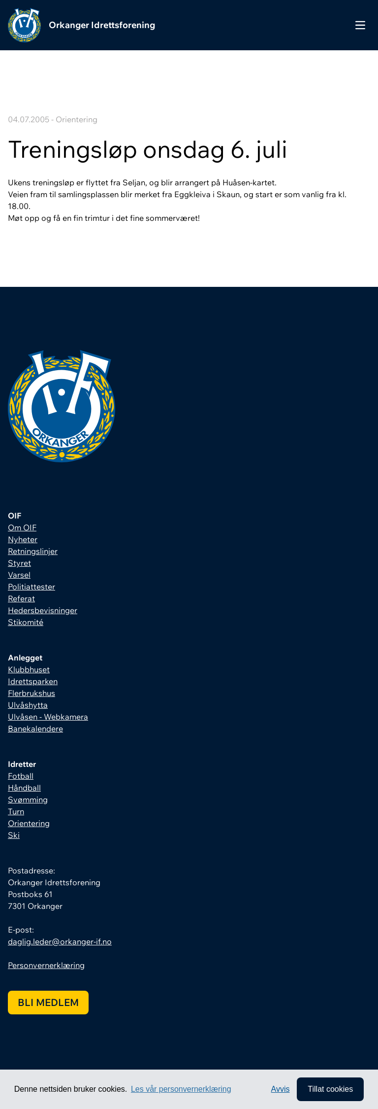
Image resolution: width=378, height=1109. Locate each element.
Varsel (19, 575)
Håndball (24, 788)
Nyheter (22, 539)
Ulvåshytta (28, 705)
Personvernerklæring (46, 965)
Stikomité (25, 622)
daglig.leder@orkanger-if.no (60, 941)
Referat (21, 598)
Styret (19, 563)
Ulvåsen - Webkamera (48, 717)
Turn (16, 811)
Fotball (20, 776)
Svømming (28, 799)
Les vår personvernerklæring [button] (181, 1089)
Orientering (29, 823)
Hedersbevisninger (42, 610)
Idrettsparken (33, 681)
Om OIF (22, 527)
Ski (14, 835)
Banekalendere (35, 728)
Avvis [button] (280, 1089)
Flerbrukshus (31, 693)
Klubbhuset (29, 669)
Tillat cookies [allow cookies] (330, 1089)
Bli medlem (48, 1002)
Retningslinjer (33, 551)
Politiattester (31, 586)
